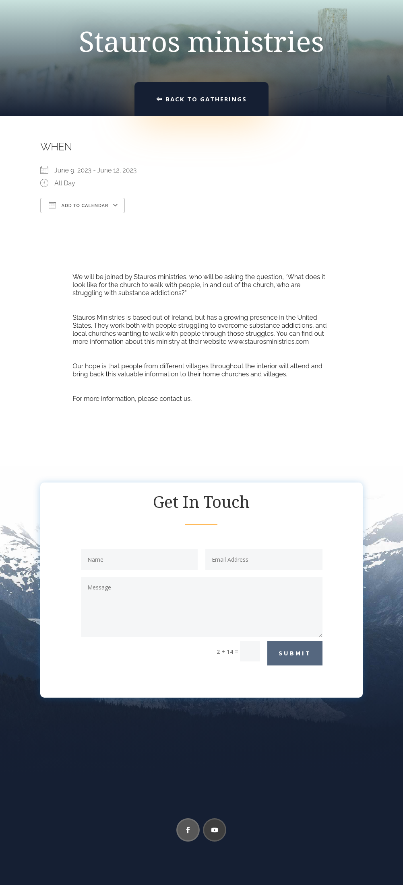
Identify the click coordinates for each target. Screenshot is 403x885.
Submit (295, 653)
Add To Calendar (78, 205)
